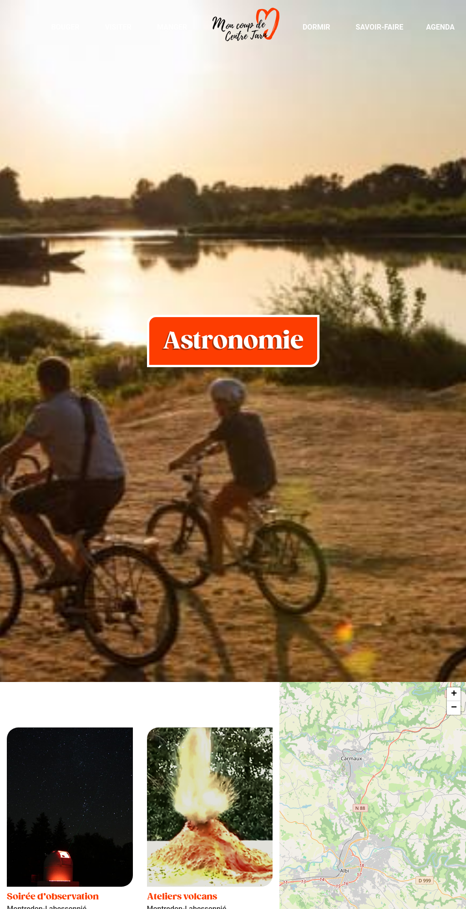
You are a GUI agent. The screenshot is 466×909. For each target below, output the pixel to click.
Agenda (440, 27)
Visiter (118, 27)
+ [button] (454, 694)
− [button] (454, 708)
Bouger (65, 27)
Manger (172, 27)
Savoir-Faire (380, 27)
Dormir (316, 27)
